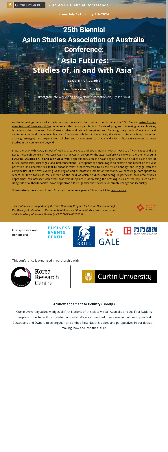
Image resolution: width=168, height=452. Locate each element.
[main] (84, 14)
